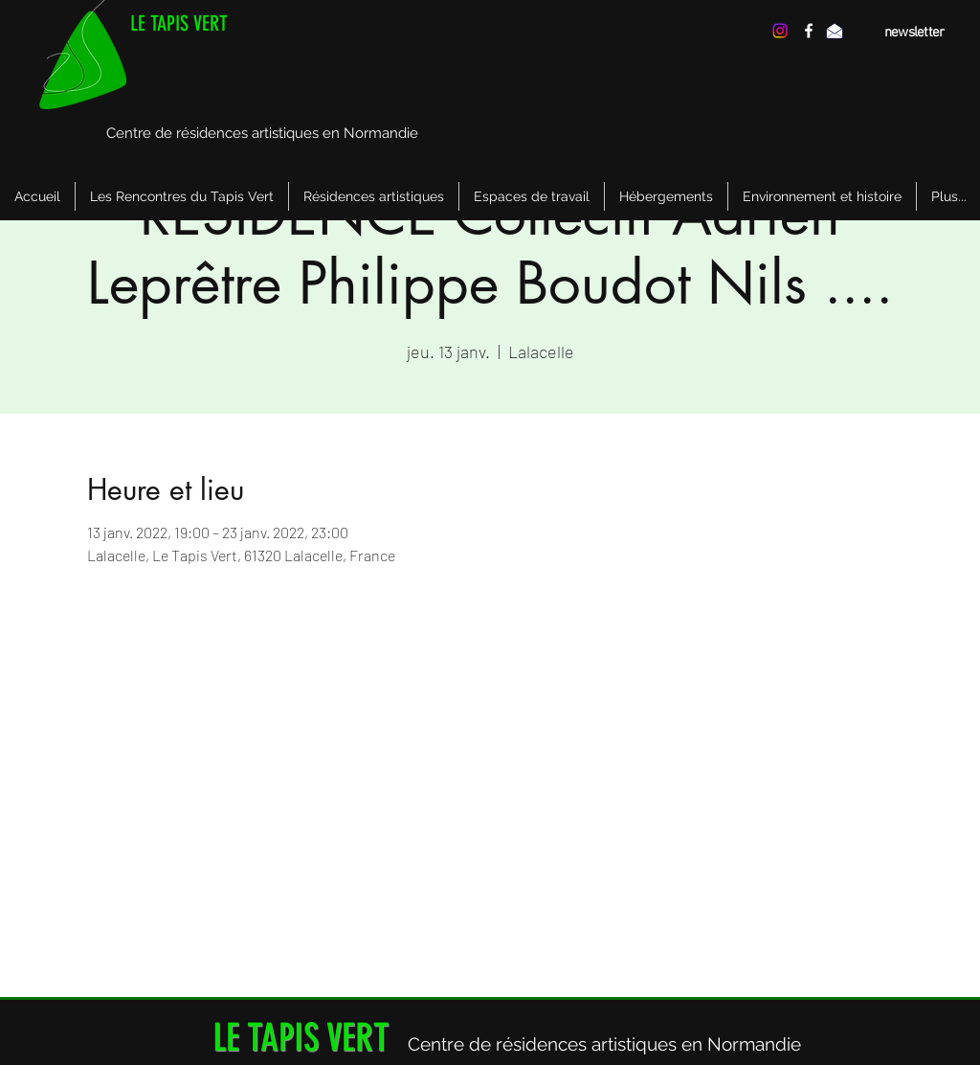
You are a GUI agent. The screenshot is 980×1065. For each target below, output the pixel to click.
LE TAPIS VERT (179, 23)
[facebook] (808, 30)
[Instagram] (780, 30)
